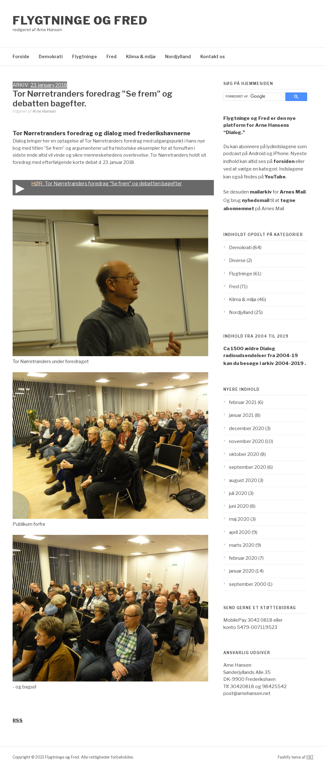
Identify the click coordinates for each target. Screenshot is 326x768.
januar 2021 (241, 415)
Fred (111, 56)
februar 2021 (243, 402)
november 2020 (246, 441)
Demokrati (51, 56)
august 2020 (243, 480)
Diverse (237, 260)
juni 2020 (239, 506)
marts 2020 (242, 545)
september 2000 (247, 584)
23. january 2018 (49, 85)
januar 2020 (242, 571)
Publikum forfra (29, 524)
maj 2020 (239, 519)
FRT (309, 757)
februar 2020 (243, 558)
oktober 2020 (244, 454)
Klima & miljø (141, 56)
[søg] (255, 96)
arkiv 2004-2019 (283, 363)
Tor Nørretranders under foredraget (51, 361)
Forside (21, 56)
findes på (265, 177)
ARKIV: (22, 85)
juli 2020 (238, 493)
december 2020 (246, 428)
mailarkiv (261, 192)
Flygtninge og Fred (80, 20)
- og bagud (24, 687)
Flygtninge (84, 56)
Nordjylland (178, 56)
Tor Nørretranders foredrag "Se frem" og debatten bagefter (97, 187)
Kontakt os (212, 56)
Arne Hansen (44, 111)
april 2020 (240, 532)
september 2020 (247, 467)
